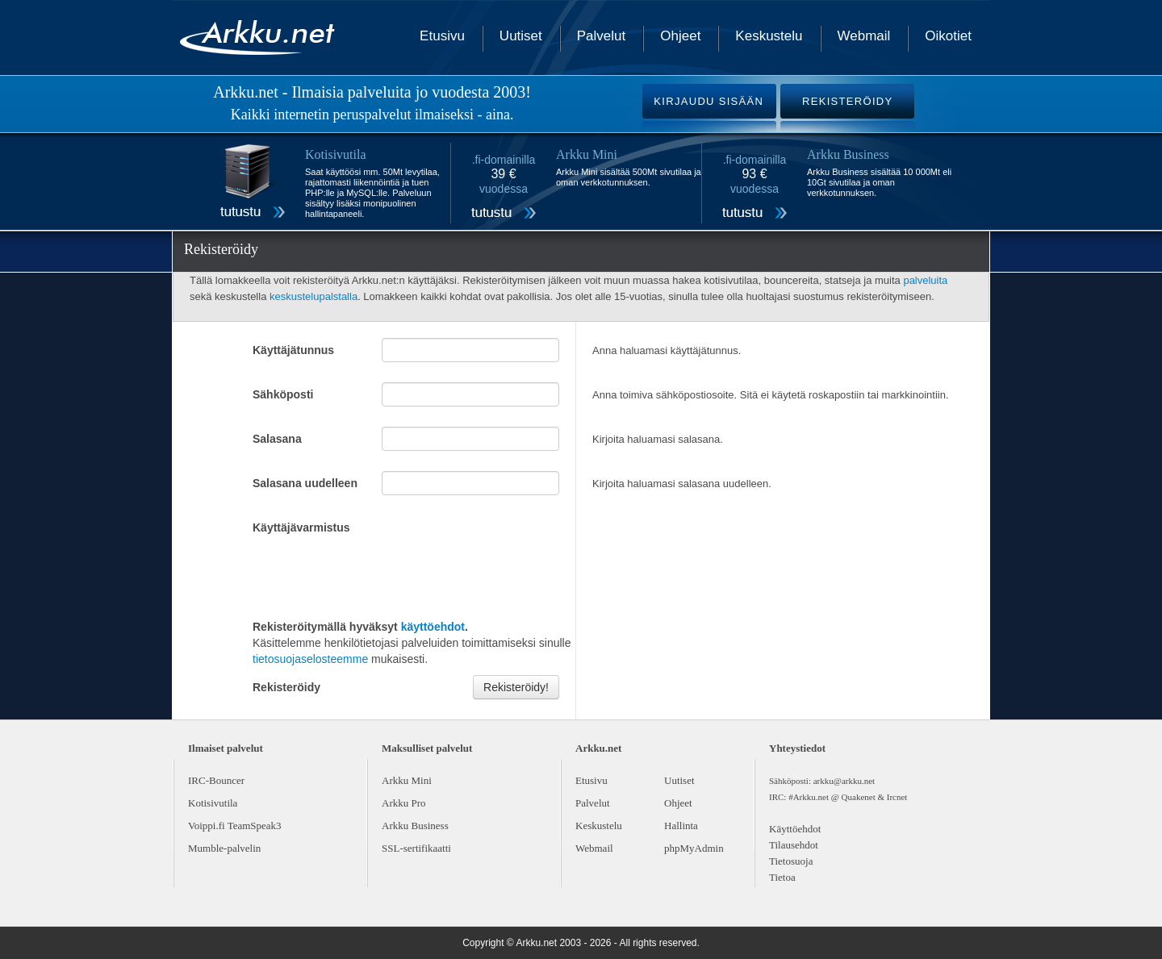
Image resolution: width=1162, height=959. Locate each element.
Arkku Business (415, 825)
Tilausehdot (793, 845)
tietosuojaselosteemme (310, 659)
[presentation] (375, 575)
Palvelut (601, 36)
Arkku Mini (407, 780)
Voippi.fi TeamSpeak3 (235, 825)
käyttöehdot (433, 626)
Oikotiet (948, 36)
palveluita (925, 280)
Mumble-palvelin (224, 848)
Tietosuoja (791, 861)
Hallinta (681, 825)
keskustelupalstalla (313, 296)
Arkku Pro (404, 803)
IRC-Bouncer (216, 780)
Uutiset (520, 36)
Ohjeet (680, 36)
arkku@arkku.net (844, 781)
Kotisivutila (212, 803)
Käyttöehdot (795, 829)
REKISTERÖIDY (847, 101)
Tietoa (782, 877)
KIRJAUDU (708, 101)
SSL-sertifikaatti (416, 848)
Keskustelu (768, 36)
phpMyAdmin (694, 848)
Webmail (864, 36)
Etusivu (442, 36)
